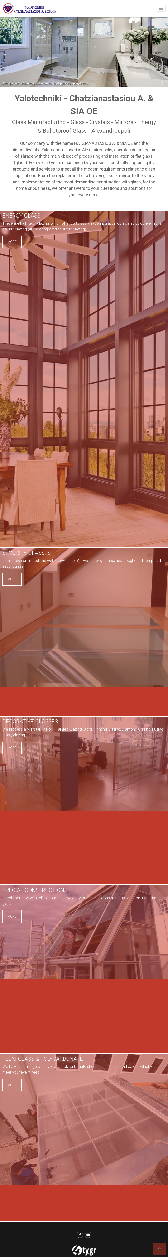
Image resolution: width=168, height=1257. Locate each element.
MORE (12, 242)
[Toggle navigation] (161, 8)
